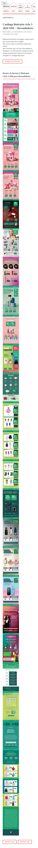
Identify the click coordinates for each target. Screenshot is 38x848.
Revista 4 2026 (9, 841)
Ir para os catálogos (12, 61)
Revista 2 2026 (24, 841)
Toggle (4, 4)
